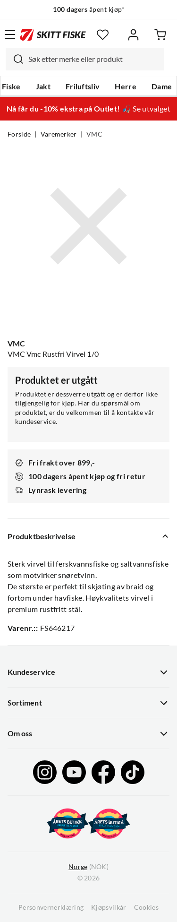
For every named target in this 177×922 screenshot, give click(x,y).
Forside (19, 134)
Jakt (43, 86)
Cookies (146, 907)
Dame (162, 86)
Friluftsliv (83, 86)
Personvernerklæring (51, 907)
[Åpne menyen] (10, 34)
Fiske (11, 86)
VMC (94, 134)
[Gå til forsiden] (53, 34)
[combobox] (85, 59)
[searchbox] (94, 59)
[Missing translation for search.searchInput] (15, 59)
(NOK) (88, 867)
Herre (125, 86)
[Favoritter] (103, 35)
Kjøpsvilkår (108, 907)
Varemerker (59, 134)
